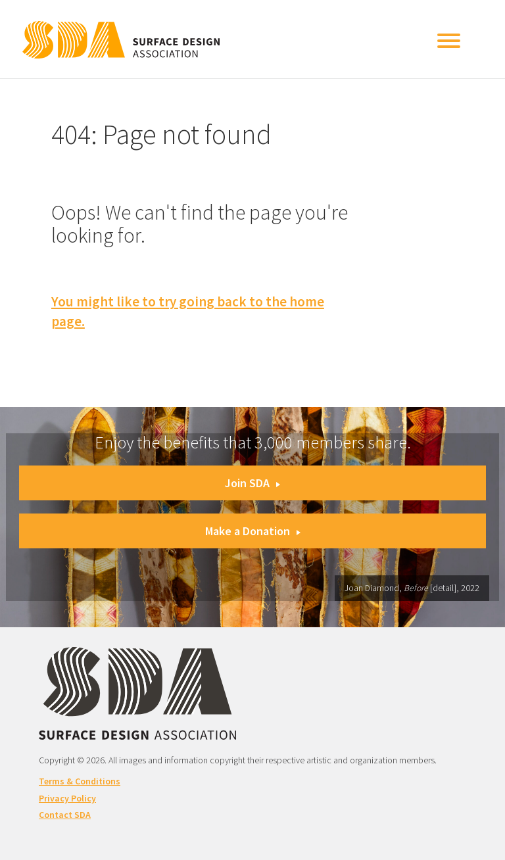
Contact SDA (65, 815)
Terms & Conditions (79, 781)
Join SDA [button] (252, 482)
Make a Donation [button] (253, 530)
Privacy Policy (67, 798)
